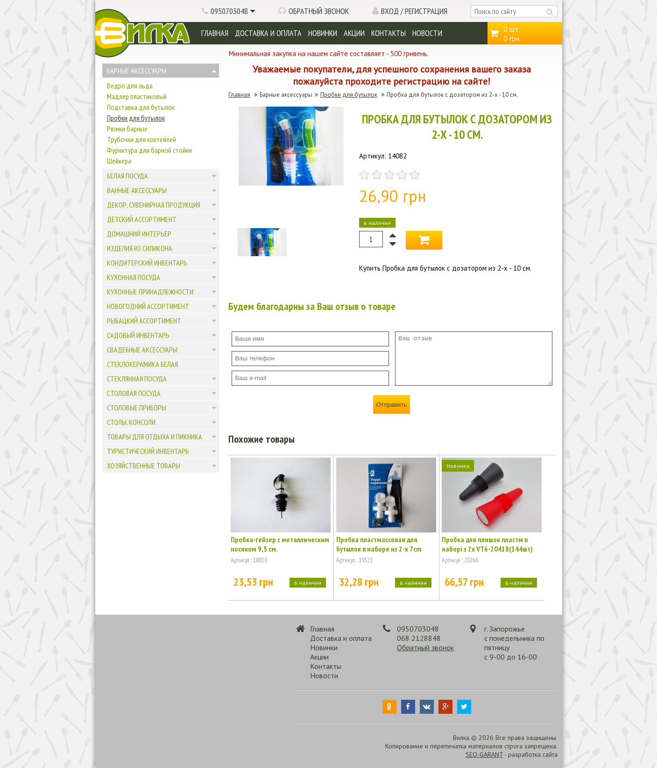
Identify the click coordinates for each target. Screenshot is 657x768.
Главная (214, 33)
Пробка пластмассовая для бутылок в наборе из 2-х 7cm (379, 544)
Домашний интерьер (139, 233)
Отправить (391, 404)
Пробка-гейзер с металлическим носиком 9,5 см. (280, 544)
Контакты (388, 33)
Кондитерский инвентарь (147, 262)
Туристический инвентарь (148, 451)
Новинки (322, 33)
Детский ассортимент (142, 219)
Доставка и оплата (268, 33)
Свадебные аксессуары (142, 349)
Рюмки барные (127, 128)
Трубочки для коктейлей (141, 139)
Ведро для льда (130, 85)
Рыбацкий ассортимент (144, 320)
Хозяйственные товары (143, 465)
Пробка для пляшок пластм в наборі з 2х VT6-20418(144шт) (487, 544)
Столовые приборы (136, 407)
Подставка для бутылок (141, 107)
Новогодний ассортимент (148, 306)
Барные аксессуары (136, 70)
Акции (354, 33)
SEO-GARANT (484, 754)
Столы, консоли (131, 422)
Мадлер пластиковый (137, 96)
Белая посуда (127, 175)
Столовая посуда (134, 393)
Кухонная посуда (133, 277)
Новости (427, 33)
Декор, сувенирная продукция (153, 204)
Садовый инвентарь (138, 335)
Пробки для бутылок (136, 117)
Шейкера (119, 160)
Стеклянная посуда (137, 378)
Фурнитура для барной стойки (149, 150)
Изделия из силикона (139, 248)
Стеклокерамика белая (142, 364)
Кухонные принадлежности (150, 291)
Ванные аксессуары (137, 190)
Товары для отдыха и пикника (154, 436)
